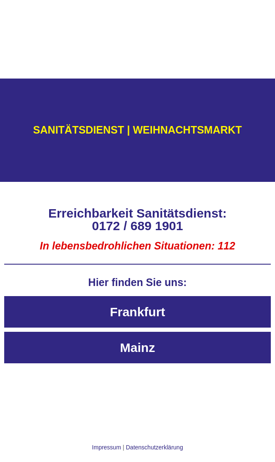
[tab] (137, 312)
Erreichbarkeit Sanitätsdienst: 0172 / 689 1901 (137, 219)
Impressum (106, 447)
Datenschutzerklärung (154, 447)
